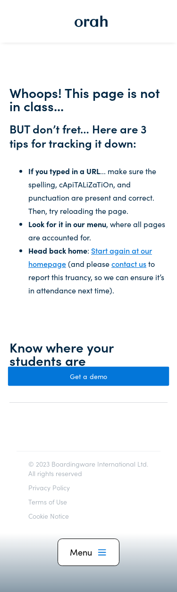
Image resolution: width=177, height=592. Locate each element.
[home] (88, 21)
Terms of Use (47, 501)
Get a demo (89, 376)
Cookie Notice (48, 516)
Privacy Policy (49, 487)
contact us (128, 263)
